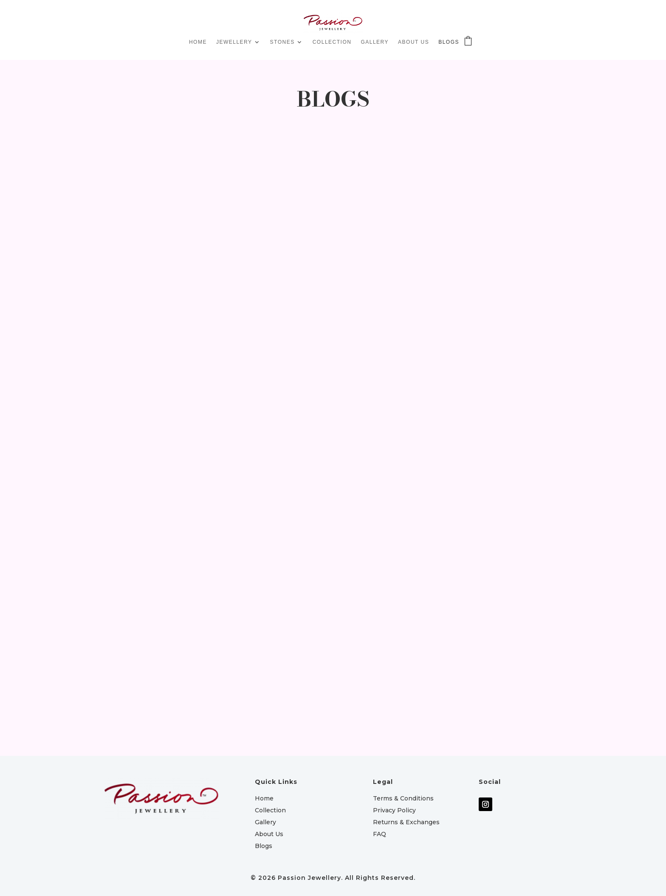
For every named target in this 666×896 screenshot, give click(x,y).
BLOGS (448, 42)
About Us (269, 834)
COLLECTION (332, 42)
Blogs (263, 846)
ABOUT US (413, 42)
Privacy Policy (394, 810)
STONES (282, 42)
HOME (198, 42)
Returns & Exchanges (406, 822)
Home (264, 798)
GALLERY (375, 42)
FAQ (379, 834)
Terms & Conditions (403, 798)
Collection (270, 810)
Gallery (265, 822)
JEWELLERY (234, 42)
